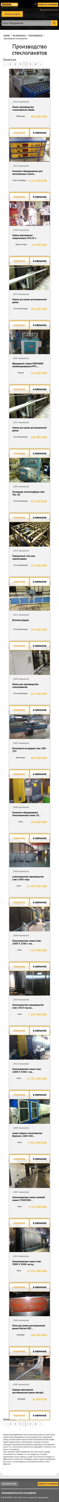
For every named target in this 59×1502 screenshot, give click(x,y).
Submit (54, 23)
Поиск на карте (12, 14)
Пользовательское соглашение (19, 1493)
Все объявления (19, 35)
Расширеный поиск (49, 10)
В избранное (39, 132)
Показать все (9, 59)
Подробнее (19, 132)
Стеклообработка (35, 35)
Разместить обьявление (48, 5)
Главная (7, 35)
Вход (36, 5)
